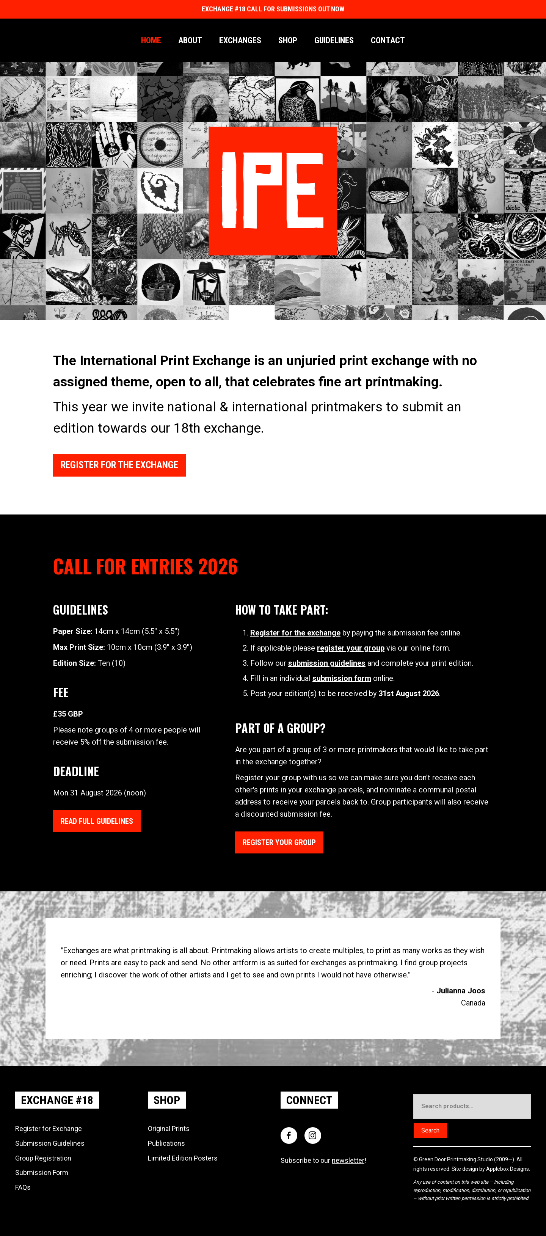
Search (430, 1130)
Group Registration (43, 1158)
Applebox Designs (507, 1168)
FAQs (23, 1187)
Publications (166, 1143)
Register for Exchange (48, 1128)
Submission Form (41, 1172)
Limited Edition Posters (183, 1158)
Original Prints (169, 1128)
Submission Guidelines (50, 1143)
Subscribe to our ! (323, 1160)
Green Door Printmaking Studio (456, 1159)
